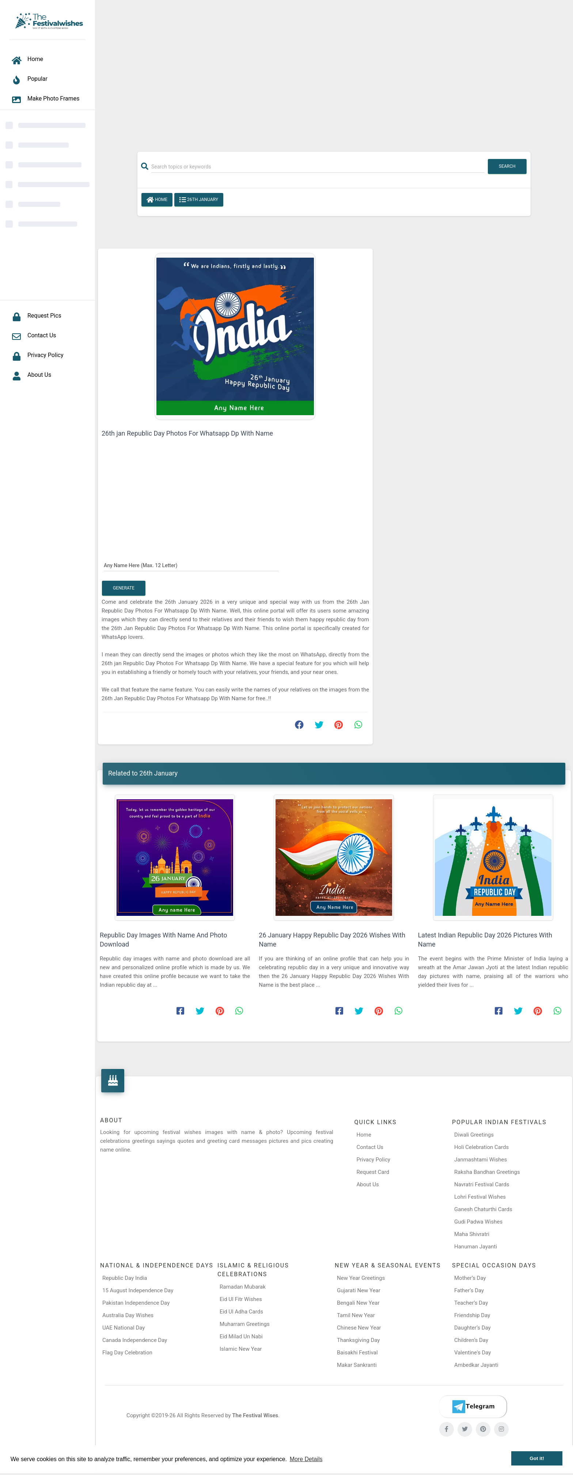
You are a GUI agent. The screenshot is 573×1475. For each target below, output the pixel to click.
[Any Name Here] (191, 565)
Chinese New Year (359, 1327)
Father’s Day (469, 1290)
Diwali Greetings (474, 1134)
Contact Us (370, 1147)
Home (157, 200)
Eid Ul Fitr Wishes (241, 1299)
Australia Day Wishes (127, 1315)
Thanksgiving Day (358, 1340)
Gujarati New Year (358, 1290)
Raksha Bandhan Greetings (487, 1172)
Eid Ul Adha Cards (241, 1311)
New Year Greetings (361, 1278)
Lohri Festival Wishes (480, 1197)
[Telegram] (472, 1407)
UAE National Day (123, 1327)
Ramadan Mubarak (243, 1286)
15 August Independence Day (137, 1290)
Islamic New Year (241, 1349)
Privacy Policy (373, 1159)
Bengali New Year (358, 1303)
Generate (123, 588)
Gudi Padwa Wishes (478, 1221)
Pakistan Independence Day (136, 1303)
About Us (368, 1184)
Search (507, 166)
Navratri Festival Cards (481, 1184)
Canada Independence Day (134, 1340)
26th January (198, 200)
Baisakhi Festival (357, 1352)
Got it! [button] (537, 1458)
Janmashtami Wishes (480, 1159)
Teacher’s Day (471, 1303)
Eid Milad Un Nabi (241, 1336)
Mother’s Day (470, 1278)
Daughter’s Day (472, 1327)
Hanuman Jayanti (475, 1246)
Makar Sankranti (357, 1365)
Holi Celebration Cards (481, 1147)
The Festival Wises (255, 1415)
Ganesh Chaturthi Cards (483, 1209)
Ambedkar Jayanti (476, 1365)
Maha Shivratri (471, 1234)
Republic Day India (124, 1278)
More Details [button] (306, 1459)
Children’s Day (471, 1340)
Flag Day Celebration (127, 1352)
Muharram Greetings (245, 1324)
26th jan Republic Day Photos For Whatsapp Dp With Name (187, 433)
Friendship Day (472, 1315)
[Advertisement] (334, 72)
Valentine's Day (472, 1352)
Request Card (373, 1172)
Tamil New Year (356, 1315)
